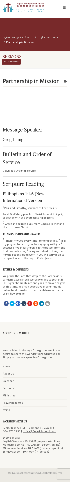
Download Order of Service (19, 170)
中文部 (6, 410)
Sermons (8, 388)
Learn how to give (13, 293)
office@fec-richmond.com (39, 431)
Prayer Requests (13, 403)
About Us (8, 373)
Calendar (8, 381)
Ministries (9, 395)
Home (6, 366)
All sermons (11, 61)
